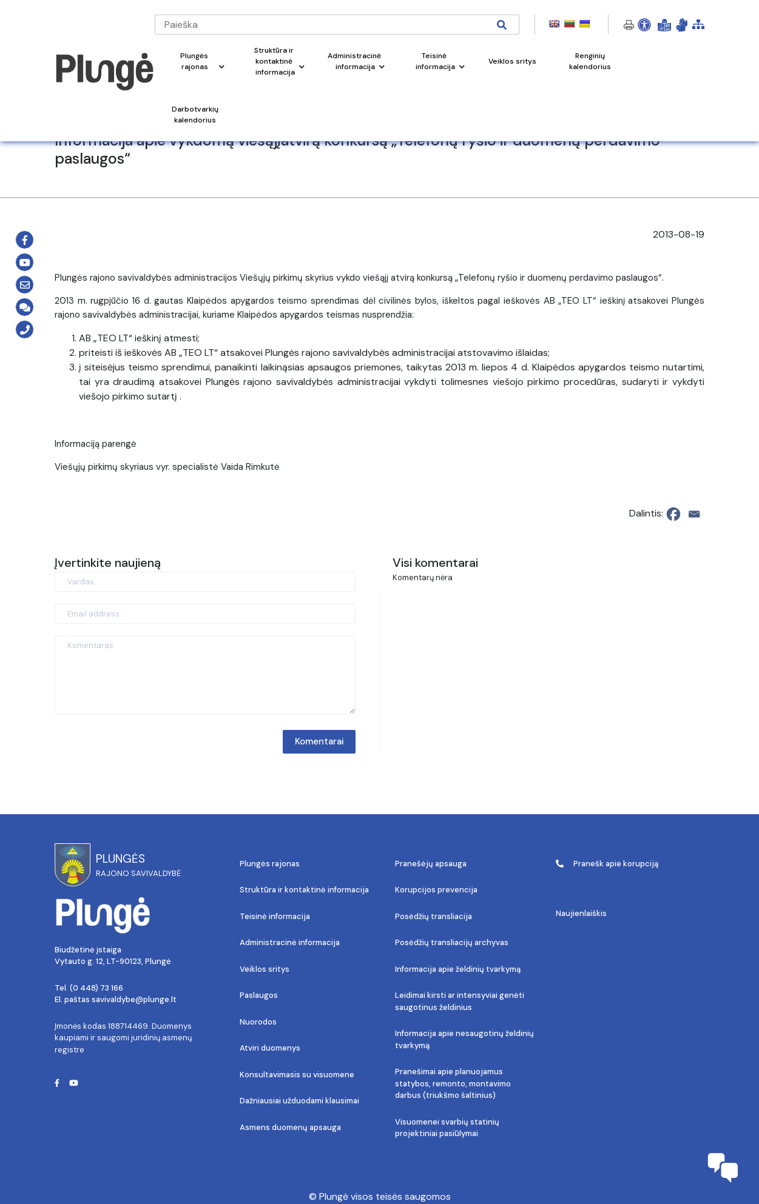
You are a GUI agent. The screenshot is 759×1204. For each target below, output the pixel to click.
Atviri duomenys (270, 1048)
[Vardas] (205, 582)
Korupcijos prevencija (436, 890)
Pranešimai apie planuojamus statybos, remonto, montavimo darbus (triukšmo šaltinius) (453, 1083)
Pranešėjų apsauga (431, 863)
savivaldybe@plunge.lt (134, 999)
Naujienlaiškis (581, 913)
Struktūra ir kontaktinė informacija (304, 890)
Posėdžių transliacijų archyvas (451, 942)
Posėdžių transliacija (433, 916)
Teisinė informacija (275, 916)
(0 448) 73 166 (96, 988)
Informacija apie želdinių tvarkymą (458, 969)
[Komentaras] (205, 675)
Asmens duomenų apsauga (290, 1127)
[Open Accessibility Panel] (644, 25)
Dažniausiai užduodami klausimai (299, 1100)
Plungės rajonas (270, 863)
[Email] (694, 514)
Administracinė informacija (290, 942)
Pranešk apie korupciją (607, 863)
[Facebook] (673, 514)
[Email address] (205, 614)
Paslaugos (259, 995)
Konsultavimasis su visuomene (297, 1074)
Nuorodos (258, 1022)
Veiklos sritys (264, 969)
